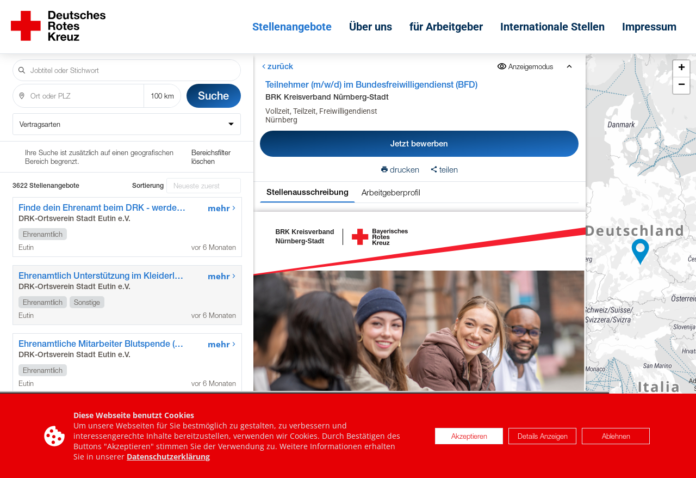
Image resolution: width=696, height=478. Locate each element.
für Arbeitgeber (449, 22)
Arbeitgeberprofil (391, 184)
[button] (640, 248)
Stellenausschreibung (307, 184)
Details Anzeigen (543, 436)
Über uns (373, 22)
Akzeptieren (469, 436)
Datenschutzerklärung (168, 456)
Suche (213, 88)
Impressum (652, 22)
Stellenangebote (294, 22)
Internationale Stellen (555, 22)
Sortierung (148, 147)
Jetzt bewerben (419, 135)
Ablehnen (616, 436)
